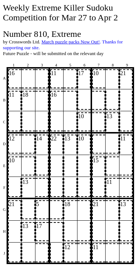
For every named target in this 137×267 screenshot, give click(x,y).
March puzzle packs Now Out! (70, 41)
